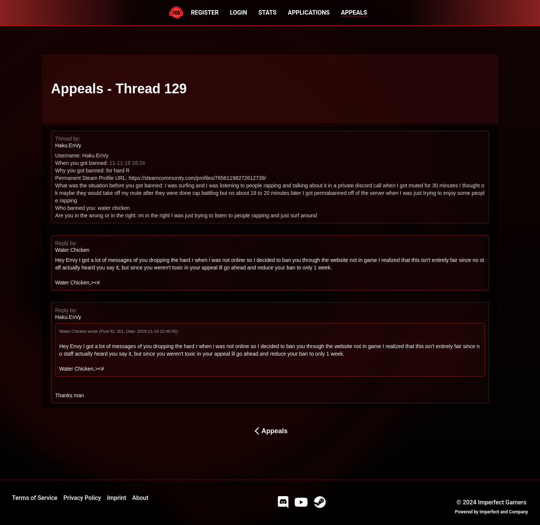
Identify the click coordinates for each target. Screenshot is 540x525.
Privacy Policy (82, 497)
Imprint (116, 497)
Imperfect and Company (504, 512)
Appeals (270, 430)
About (140, 497)
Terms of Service (34, 497)
